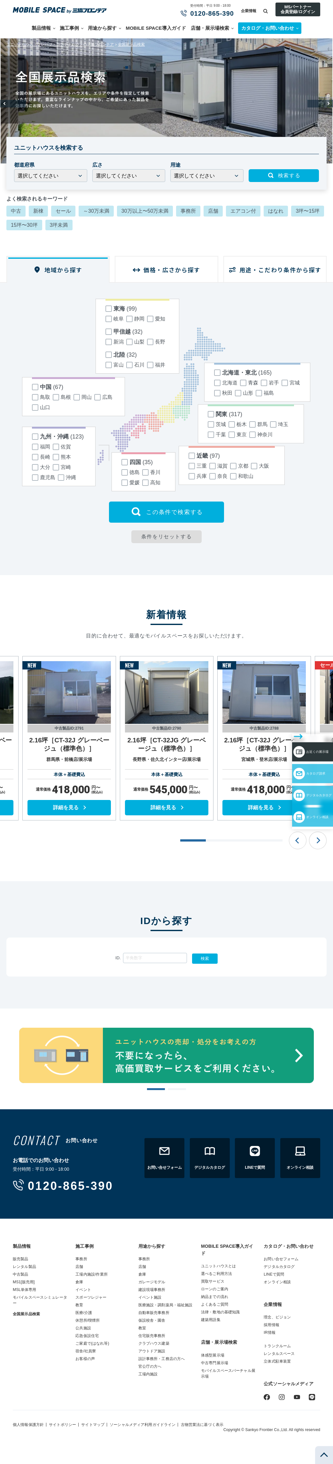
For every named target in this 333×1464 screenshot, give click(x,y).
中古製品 (20, 1274)
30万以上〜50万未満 (145, 211)
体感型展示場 (212, 1355)
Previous (13, 103)
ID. (118, 957)
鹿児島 (43, 477)
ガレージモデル (152, 1282)
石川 (135, 365)
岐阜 (114, 319)
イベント (83, 1289)
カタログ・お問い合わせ (288, 1246)
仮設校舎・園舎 (152, 1320)
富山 (114, 365)
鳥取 (41, 397)
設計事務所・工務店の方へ (161, 1359)
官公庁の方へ (150, 1366)
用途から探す (102, 28)
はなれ (275, 211)
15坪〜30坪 (24, 225)
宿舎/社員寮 (85, 1351)
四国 (137, 462)
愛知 (156, 319)
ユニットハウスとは (218, 1266)
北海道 (225, 383)
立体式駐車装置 (277, 1361)
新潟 (114, 342)
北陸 (121, 355)
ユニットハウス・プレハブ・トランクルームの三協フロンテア (62, 10)
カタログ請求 (292, 738)
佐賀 (62, 447)
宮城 (291, 383)
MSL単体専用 (24, 1289)
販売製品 (20, 1259)
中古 (16, 211)
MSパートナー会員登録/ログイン (298, 9)
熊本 (62, 457)
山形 (244, 393)
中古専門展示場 (214, 1363)
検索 (205, 958)
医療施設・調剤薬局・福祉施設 (165, 1305)
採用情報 (271, 1325)
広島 (103, 397)
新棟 (38, 211)
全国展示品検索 (131, 44)
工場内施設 (148, 1374)
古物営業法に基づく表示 (202, 1424)
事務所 (188, 211)
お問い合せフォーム (281, 1259)
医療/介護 (83, 1312)
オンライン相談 (295, 775)
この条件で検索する (166, 512)
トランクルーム (277, 1346)
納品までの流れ (214, 1296)
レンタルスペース (279, 1353)
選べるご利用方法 (216, 1273)
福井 (156, 365)
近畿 (204, 456)
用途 (175, 165)
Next (320, 103)
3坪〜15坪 (308, 211)
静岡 (135, 319)
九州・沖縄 (58, 436)
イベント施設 (150, 1297)
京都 (239, 466)
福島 (265, 393)
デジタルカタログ (298, 757)
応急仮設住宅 (87, 1335)
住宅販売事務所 (152, 1335)
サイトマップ (93, 1424)
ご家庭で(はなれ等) (92, 1343)
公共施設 (83, 1328)
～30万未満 (96, 211)
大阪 (260, 466)
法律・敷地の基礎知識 (220, 1312)
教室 (142, 1328)
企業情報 (248, 11)
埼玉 (279, 424)
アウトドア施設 (152, 1351)
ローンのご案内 (214, 1289)
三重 (198, 466)
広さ (97, 165)
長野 (156, 342)
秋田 (223, 393)
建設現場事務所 (152, 1289)
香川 (151, 472)
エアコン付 (243, 211)
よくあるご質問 (214, 1304)
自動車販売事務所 (153, 1312)
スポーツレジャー (90, 1297)
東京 (237, 434)
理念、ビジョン (277, 1317)
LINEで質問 (274, 1274)
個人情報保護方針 (28, 1424)
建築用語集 (211, 1320)
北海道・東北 (243, 372)
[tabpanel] (69, 738)
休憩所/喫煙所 (87, 1320)
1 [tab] (156, 1089)
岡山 (83, 397)
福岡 (41, 447)
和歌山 (241, 476)
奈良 (218, 476)
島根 (62, 397)
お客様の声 (85, 1359)
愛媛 (130, 482)
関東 (225, 414)
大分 (41, 467)
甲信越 (124, 331)
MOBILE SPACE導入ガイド (156, 28)
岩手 (270, 383)
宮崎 (62, 467)
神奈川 (261, 434)
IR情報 (269, 1332)
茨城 (217, 424)
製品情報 (41, 28)
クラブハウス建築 (153, 1343)
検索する (283, 175)
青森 (249, 383)
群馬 (258, 424)
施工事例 (69, 28)
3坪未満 (59, 225)
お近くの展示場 (295, 720)
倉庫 (79, 1282)
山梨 (135, 342)
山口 (41, 407)
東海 (121, 308)
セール (63, 211)
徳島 (130, 472)
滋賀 (218, 466)
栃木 (237, 424)
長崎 (41, 457)
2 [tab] (177, 1089)
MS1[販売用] (24, 1282)
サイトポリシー (62, 1424)
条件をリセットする (166, 536)
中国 (47, 387)
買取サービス (212, 1281)
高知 (151, 482)
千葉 (217, 434)
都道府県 (24, 165)
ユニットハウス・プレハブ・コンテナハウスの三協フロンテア (60, 44)
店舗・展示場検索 (210, 28)
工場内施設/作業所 (91, 1274)
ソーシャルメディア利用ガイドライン (142, 1424)
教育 (79, 1305)
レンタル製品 (24, 1266)
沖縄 (67, 477)
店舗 (213, 211)
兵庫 (198, 476)
